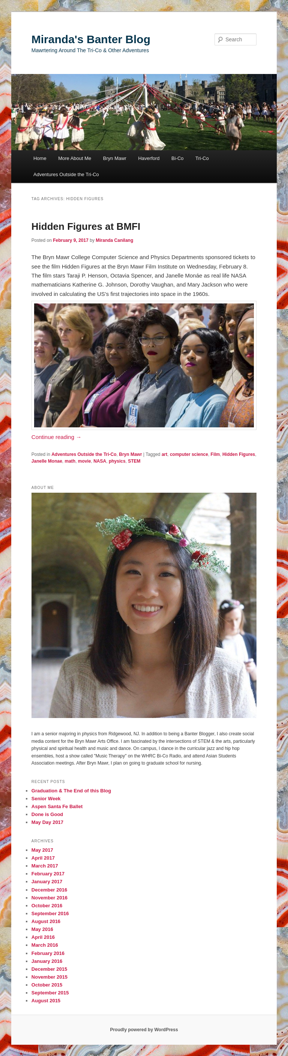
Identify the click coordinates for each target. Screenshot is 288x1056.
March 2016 (45, 945)
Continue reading (56, 437)
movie (84, 461)
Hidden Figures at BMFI (86, 226)
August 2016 (46, 921)
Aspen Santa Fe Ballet (57, 806)
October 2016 (47, 905)
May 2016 (42, 929)
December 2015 (49, 969)
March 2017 (45, 866)
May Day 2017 (47, 822)
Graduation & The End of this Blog (71, 791)
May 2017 (42, 850)
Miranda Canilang (114, 240)
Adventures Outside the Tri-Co (66, 174)
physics (117, 461)
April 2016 (43, 937)
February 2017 (48, 873)
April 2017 (43, 858)
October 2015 (47, 985)
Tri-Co (202, 158)
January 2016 (47, 961)
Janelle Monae (47, 461)
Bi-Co (177, 158)
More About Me (74, 158)
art (164, 454)
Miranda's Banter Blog (91, 39)
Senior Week (46, 798)
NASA (99, 461)
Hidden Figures (238, 454)
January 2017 (47, 881)
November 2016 (50, 898)
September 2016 (50, 913)
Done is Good (47, 814)
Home (39, 158)
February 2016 (48, 953)
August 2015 (46, 1000)
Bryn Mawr (114, 158)
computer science (189, 454)
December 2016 (49, 890)
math (70, 461)
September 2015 (50, 993)
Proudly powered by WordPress (144, 1029)
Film (215, 454)
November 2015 (50, 977)
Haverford (148, 158)
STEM (134, 461)
